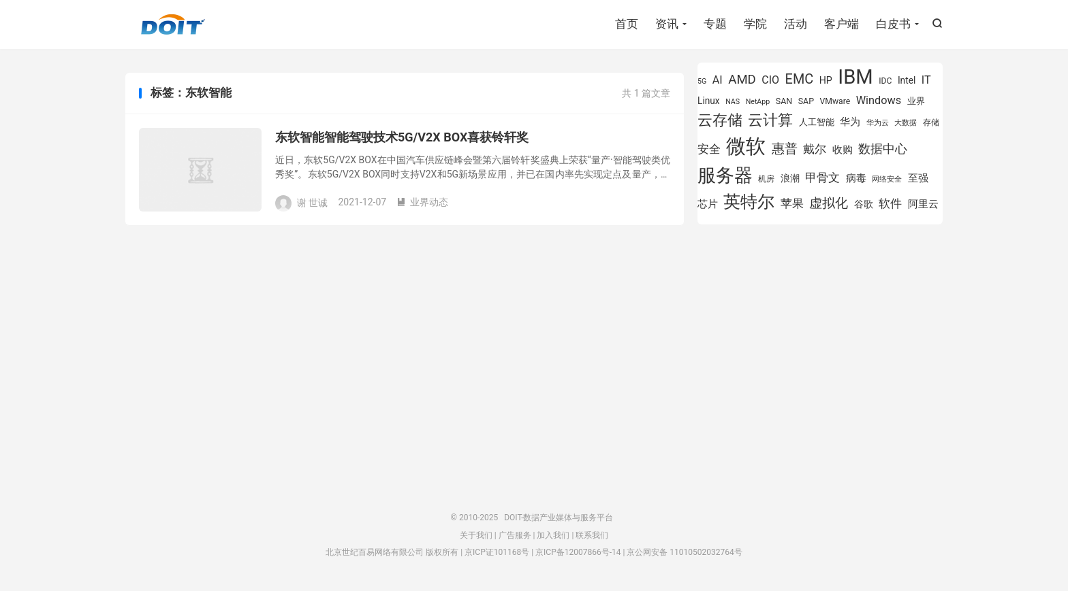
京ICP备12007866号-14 (578, 552)
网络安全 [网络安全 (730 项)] (887, 179)
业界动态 (422, 202)
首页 (626, 24)
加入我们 (553, 535)
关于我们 (476, 535)
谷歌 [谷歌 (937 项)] (863, 204)
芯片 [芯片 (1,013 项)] (707, 204)
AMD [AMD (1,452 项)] (742, 79)
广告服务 (515, 535)
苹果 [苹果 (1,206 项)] (792, 203)
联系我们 (592, 535)
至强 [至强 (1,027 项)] (918, 178)
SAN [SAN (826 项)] (784, 101)
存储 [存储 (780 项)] (931, 122)
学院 (755, 24)
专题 (715, 24)
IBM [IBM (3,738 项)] (855, 76)
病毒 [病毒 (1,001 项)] (856, 178)
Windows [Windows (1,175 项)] (879, 100)
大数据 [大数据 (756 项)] (905, 122)
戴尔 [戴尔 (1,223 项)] (814, 149)
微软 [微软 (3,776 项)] (746, 146)
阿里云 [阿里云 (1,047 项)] (923, 204)
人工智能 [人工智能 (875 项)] (816, 122)
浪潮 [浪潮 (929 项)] (790, 178)
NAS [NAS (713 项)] (732, 101)
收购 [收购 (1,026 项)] (842, 149)
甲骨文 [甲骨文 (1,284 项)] (822, 177)
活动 (795, 24)
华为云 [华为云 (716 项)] (877, 122)
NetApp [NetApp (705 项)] (758, 101)
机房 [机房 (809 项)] (766, 179)
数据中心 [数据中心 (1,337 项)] (882, 148)
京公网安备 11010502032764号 (684, 552)
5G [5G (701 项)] (701, 81)
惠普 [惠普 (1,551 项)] (785, 148)
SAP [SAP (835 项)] (806, 101)
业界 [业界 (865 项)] (916, 101)
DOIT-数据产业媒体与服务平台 (173, 24)
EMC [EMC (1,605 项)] (799, 79)
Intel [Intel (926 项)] (906, 80)
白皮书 (893, 24)
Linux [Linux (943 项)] (708, 100)
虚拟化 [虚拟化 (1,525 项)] (828, 203)
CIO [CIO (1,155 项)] (770, 79)
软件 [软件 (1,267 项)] (890, 203)
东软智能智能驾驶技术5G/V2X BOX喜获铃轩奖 (402, 137)
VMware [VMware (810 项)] (834, 101)
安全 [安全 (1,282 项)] (709, 149)
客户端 (841, 24)
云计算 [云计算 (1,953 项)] (770, 120)
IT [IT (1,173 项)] (926, 79)
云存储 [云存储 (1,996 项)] (719, 120)
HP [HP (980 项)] (825, 80)
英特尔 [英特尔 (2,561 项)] (748, 202)
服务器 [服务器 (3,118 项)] (725, 175)
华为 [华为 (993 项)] (850, 122)
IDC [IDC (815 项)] (885, 81)
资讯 (666, 24)
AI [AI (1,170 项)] (717, 79)
